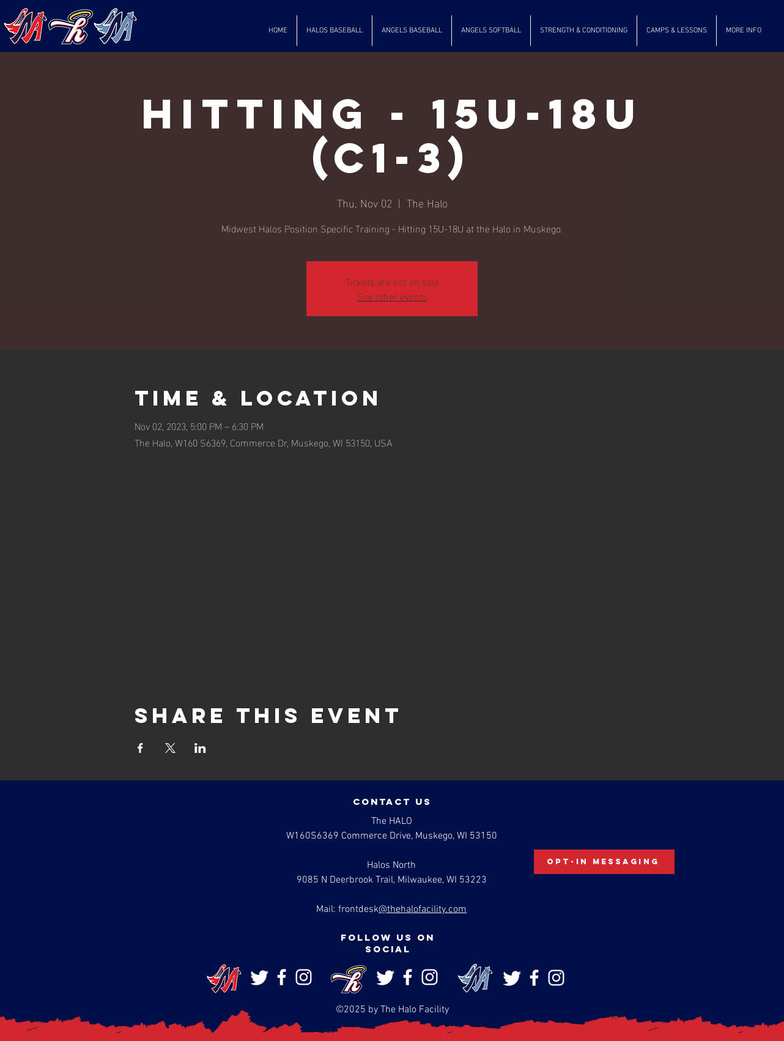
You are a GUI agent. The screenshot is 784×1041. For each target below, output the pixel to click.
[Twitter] (259, 977)
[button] (334, 30)
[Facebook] (281, 977)
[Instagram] (303, 977)
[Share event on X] (170, 748)
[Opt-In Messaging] (604, 862)
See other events (392, 296)
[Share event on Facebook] (140, 748)
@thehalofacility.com (423, 909)
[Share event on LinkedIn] (200, 748)
